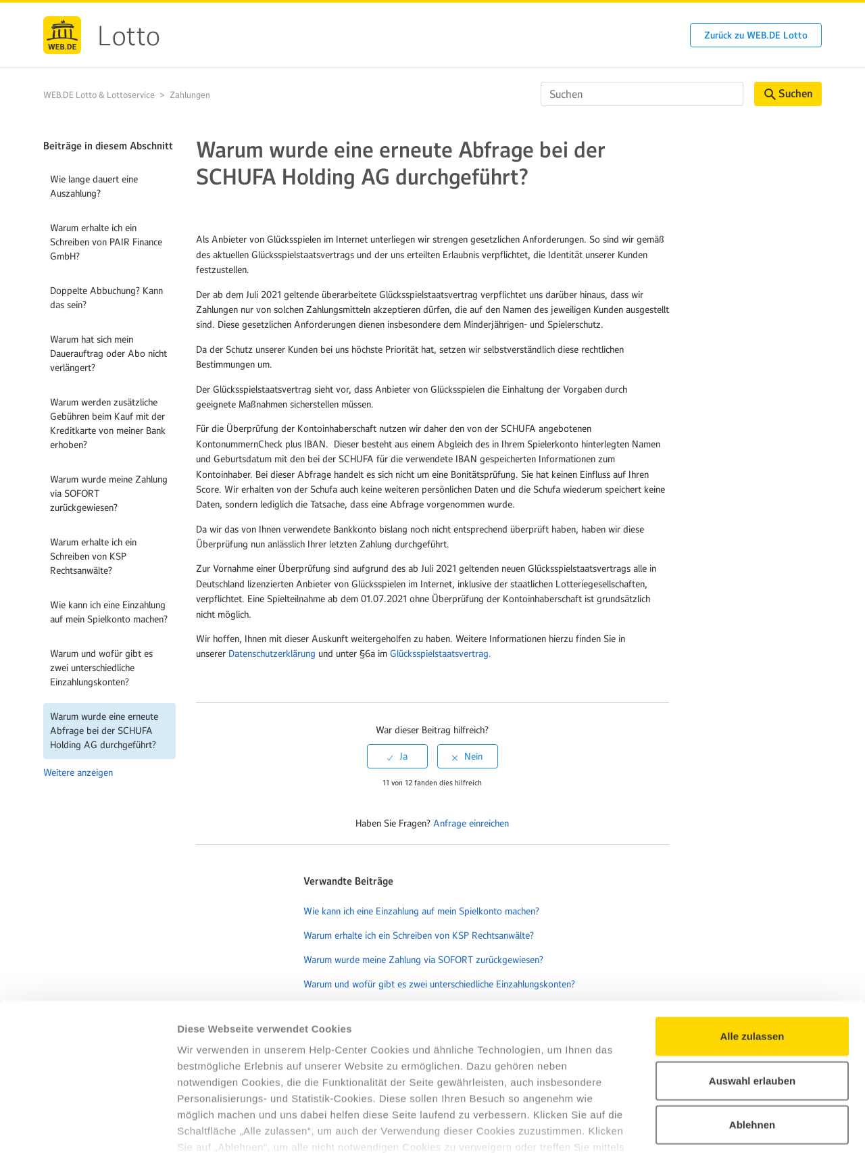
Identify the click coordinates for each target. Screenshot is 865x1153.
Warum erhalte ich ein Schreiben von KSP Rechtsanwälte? (93, 556)
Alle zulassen (752, 946)
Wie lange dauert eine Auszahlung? (94, 186)
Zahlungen (190, 95)
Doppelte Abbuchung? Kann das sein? (106, 298)
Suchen (788, 94)
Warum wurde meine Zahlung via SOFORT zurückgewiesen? (109, 493)
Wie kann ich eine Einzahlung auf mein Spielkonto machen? (109, 612)
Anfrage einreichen (471, 823)
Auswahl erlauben (752, 990)
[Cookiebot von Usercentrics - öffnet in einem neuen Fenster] (87, 1127)
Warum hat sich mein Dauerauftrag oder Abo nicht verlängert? (108, 353)
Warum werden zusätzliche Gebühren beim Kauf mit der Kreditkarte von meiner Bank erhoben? (108, 423)
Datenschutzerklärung (272, 653)
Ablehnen (752, 1035)
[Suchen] (642, 94)
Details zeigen (719, 1126)
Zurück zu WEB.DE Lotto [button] (756, 35)
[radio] (397, 756)
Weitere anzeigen (78, 772)
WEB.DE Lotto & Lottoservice (99, 95)
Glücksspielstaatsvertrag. (440, 653)
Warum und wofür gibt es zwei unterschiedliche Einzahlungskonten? (101, 667)
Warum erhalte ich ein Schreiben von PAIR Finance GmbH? (106, 242)
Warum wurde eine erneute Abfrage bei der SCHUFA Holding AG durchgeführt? (104, 730)
